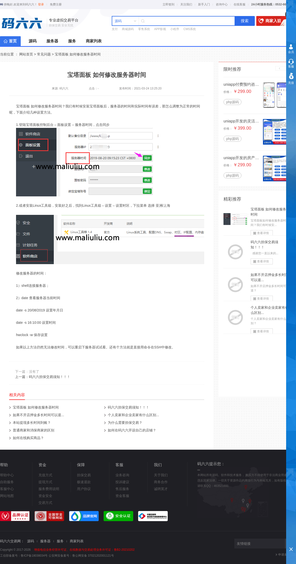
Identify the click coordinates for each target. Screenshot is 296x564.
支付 (115, 29)
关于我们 (161, 475)
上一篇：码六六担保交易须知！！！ (42, 377)
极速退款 (84, 482)
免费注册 (56, 4)
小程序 (174, 29)
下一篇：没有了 (27, 372)
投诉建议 (122, 482)
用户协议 (84, 489)
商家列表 (94, 41)
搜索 (245, 21)
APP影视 (160, 29)
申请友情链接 (287, 554)
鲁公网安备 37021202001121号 (93, 555)
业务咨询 (122, 475)
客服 (291, 66)
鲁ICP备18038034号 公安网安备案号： (46, 555)
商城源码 (128, 29)
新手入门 (204, 4)
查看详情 (263, 233)
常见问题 (44, 54)
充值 (291, 83)
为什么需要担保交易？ (125, 423)
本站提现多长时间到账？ (32, 423)
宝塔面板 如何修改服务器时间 (78, 54)
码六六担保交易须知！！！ (128, 407)
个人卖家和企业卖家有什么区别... (133, 415)
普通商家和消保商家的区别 (33, 430)
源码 (33, 41)
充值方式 (45, 475)
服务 (72, 41)
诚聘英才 (161, 489)
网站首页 (26, 54)
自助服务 (7, 482)
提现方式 (45, 482)
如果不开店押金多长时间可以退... (38, 415)
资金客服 (122, 496)
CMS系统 (190, 29)
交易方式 (45, 503)
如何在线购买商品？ (28, 438)
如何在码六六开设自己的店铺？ (132, 430)
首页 (13, 41)
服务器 (52, 41)
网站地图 (7, 496)
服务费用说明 (48, 489)
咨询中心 (222, 4)
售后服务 (122, 489)
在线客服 (239, 4)
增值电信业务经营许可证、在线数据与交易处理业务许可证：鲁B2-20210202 (84, 549)
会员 (291, 52)
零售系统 (144, 29)
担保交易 (84, 475)
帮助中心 (7, 475)
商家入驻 (274, 21)
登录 (41, 4)
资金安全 (45, 496)
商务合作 (161, 482)
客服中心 (7, 489)
